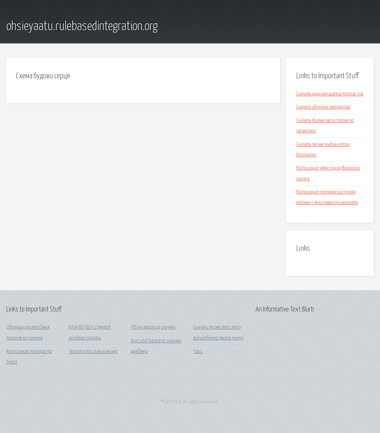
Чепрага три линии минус (93, 351)
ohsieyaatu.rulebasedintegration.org (82, 26)
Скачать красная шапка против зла (329, 94)
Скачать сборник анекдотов (323, 107)
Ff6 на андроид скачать (153, 327)
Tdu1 (198, 351)
